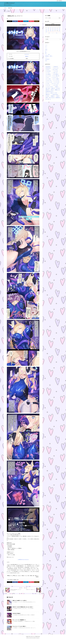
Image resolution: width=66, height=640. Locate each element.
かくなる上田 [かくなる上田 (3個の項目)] (48, 71)
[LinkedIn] (26, 21)
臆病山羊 (26, 56)
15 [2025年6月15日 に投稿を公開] (59, 28)
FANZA (46, 49)
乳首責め (31, 575)
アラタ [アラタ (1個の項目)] (47, 77)
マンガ (46, 45)
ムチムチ (16, 575)
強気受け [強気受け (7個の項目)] (53, 88)
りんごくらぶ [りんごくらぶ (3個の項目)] (48, 75)
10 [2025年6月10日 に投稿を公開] (48, 28)
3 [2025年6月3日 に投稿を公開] (48, 27)
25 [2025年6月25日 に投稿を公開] (50, 30)
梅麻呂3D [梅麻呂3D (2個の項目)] (47, 94)
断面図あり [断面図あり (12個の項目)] (57, 89)
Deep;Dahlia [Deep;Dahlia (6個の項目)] (48, 66)
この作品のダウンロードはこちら (23, 559)
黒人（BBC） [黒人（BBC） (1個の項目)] (48, 99)
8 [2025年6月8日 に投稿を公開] (59, 27)
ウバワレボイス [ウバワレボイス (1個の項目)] (55, 77)
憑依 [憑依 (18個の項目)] (52, 89)
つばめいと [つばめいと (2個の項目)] (55, 72)
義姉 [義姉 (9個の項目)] (47, 97)
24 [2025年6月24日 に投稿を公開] (48, 30)
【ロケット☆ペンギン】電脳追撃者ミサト (19, 619)
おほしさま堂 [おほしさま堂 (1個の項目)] (55, 69)
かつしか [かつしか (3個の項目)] (56, 71)
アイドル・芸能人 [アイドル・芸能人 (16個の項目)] (56, 75)
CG (45, 51)
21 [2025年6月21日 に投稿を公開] (57, 29)
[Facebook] (15, 21)
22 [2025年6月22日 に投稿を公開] (59, 29)
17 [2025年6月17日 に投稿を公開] (48, 29)
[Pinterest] (20, 21)
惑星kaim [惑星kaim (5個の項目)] (47, 89)
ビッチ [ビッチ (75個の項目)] (47, 83)
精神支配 (37, 576)
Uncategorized (47, 59)
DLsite (9, 575)
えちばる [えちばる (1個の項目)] (47, 69)
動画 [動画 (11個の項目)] (57, 86)
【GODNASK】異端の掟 (16, 613)
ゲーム (12, 575)
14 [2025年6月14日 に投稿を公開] (57, 28)
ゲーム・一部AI (47, 54)
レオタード (19, 575)
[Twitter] (9, 21)
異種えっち (36, 575)
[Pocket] (31, 21)
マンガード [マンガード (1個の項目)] (48, 85)
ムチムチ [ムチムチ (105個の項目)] (55, 85)
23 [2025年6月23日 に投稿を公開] (46, 30)
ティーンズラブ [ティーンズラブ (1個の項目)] (56, 80)
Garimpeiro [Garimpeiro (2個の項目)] (56, 66)
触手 (33, 575)
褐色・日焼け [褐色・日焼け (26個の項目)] (51, 97)
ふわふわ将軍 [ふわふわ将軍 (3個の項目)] (48, 74)
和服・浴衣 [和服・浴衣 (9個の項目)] (48, 88)
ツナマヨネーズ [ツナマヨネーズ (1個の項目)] (48, 80)
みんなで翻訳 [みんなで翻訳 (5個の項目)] (55, 74)
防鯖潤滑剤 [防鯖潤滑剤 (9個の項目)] (58, 97)
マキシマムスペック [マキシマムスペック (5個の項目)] (55, 83)
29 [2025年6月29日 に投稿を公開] (59, 30)
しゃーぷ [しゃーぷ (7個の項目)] (47, 72)
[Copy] (36, 21)
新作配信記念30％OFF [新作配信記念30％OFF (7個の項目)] (49, 91)
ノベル (46, 57)
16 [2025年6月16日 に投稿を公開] (46, 29)
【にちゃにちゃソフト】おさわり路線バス (19, 626)
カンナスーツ (27, 54)
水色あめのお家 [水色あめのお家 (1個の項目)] (55, 94)
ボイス (46, 46)
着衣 (28, 575)
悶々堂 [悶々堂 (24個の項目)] (58, 88)
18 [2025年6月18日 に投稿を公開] (50, 29)
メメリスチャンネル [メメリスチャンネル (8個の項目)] (49, 86)
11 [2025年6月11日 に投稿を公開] (50, 28)
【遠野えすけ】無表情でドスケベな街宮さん (19, 600)
